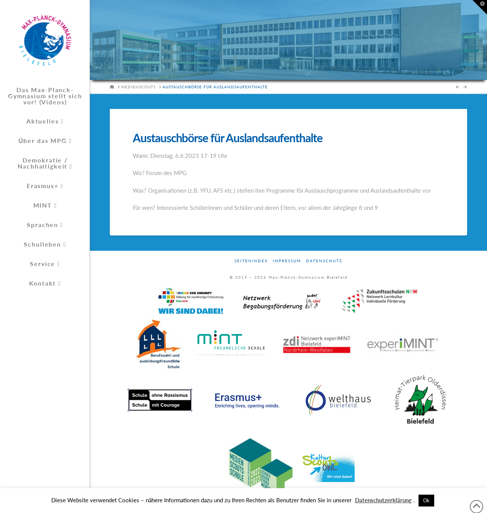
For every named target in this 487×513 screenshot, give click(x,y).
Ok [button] (426, 500)
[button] (479, 7)
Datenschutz (324, 260)
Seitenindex (251, 260)
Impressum (287, 260)
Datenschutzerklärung (383, 500)
